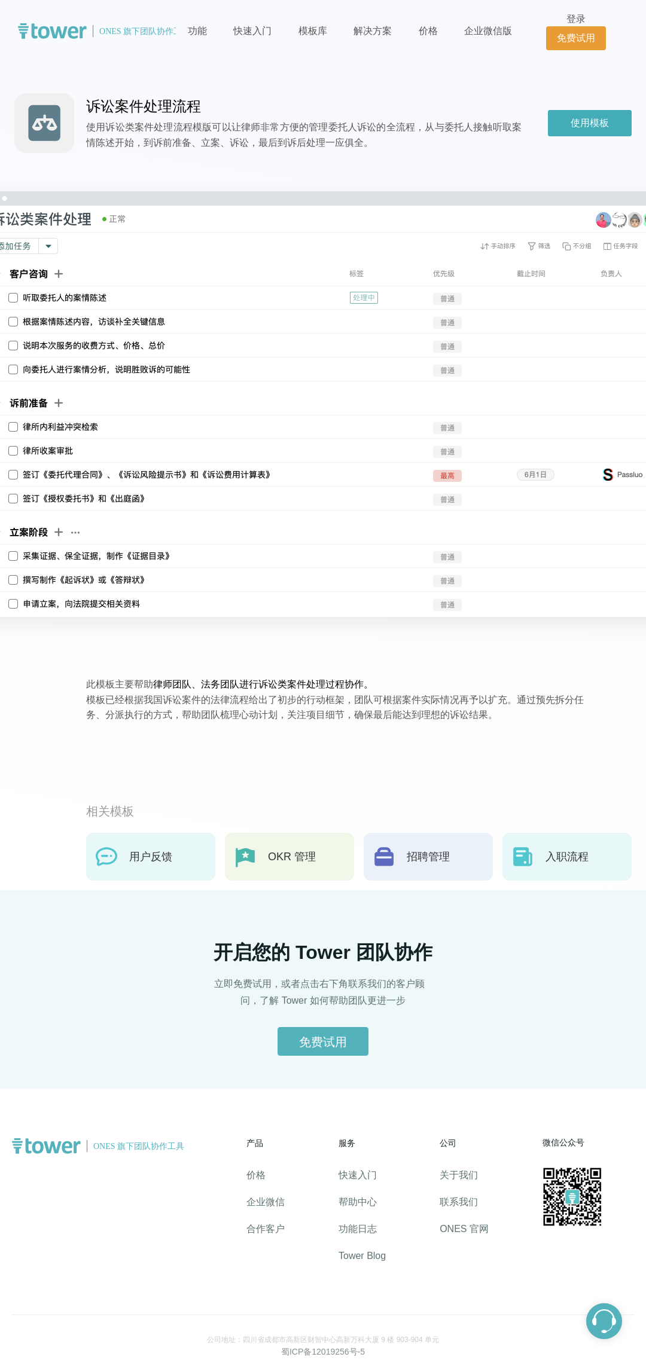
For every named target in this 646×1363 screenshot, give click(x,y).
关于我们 (459, 1175)
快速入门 (252, 31)
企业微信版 (488, 31)
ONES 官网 (464, 1229)
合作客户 (265, 1229)
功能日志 (358, 1229)
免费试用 (576, 38)
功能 (197, 31)
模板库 (312, 31)
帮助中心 (358, 1202)
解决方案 (373, 31)
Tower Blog (362, 1256)
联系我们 (459, 1202)
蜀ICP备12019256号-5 (323, 1351)
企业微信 (265, 1202)
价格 (429, 31)
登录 (576, 19)
